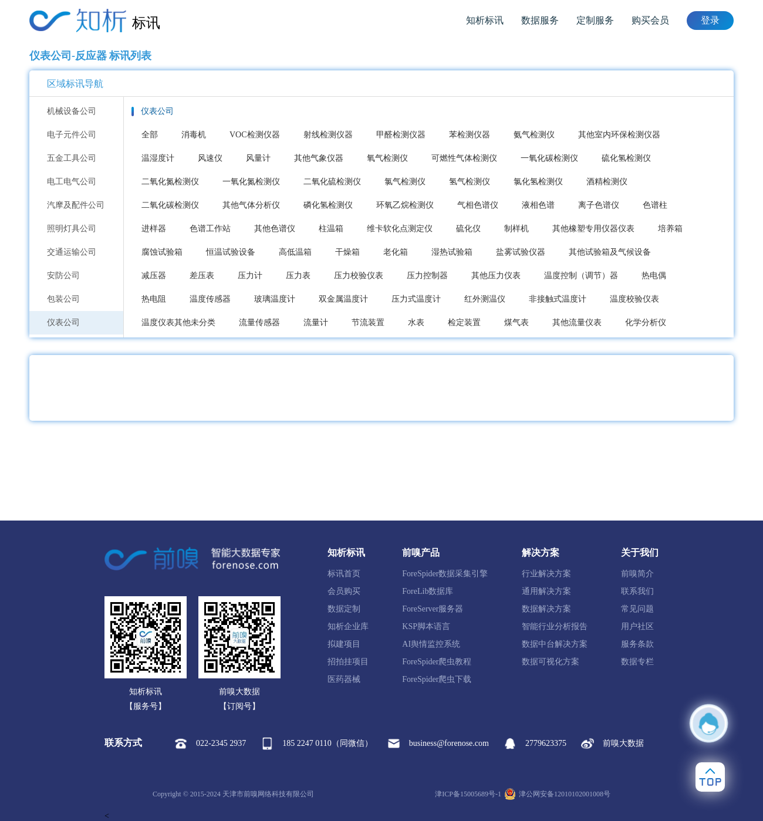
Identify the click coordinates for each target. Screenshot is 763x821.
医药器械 (344, 679)
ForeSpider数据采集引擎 (445, 573)
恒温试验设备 (230, 252)
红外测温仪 (484, 299)
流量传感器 (259, 322)
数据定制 (344, 608)
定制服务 (595, 20)
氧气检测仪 (387, 158)
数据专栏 (637, 661)
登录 (710, 20)
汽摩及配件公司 (75, 205)
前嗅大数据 (612, 743)
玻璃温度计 (274, 299)
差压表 (202, 275)
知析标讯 (485, 20)
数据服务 (540, 20)
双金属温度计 (343, 299)
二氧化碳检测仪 (170, 205)
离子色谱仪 (598, 205)
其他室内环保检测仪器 (619, 134)
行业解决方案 (546, 573)
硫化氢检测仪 (626, 158)
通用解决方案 (546, 591)
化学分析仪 (645, 322)
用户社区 (637, 626)
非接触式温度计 (557, 299)
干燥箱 (347, 252)
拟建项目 (344, 644)
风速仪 (210, 158)
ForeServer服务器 (432, 608)
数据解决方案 (546, 608)
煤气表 (516, 322)
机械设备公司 (71, 111)
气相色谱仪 (477, 205)
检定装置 (464, 322)
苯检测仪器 (469, 134)
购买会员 (650, 20)
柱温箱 (331, 228)
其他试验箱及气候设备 (610, 252)
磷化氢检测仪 (328, 205)
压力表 (298, 275)
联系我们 (637, 591)
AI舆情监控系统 (431, 644)
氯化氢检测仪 (538, 181)
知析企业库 (348, 626)
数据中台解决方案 (555, 644)
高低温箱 (295, 252)
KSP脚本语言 (426, 626)
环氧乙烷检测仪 (405, 205)
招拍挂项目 (348, 661)
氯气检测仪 (405, 181)
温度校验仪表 (634, 299)
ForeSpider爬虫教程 (436, 661)
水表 (416, 322)
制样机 (516, 228)
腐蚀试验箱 (162, 252)
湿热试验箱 (451, 252)
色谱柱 (655, 205)
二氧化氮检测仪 (170, 181)
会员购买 (344, 591)
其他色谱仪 (274, 228)
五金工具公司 (71, 158)
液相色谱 (538, 205)
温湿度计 (157, 158)
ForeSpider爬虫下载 (436, 679)
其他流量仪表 (577, 322)
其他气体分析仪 (251, 205)
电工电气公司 (71, 181)
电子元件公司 (71, 134)
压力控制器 (427, 275)
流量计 (315, 322)
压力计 (250, 275)
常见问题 (637, 608)
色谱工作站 (210, 228)
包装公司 (63, 299)
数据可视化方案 (550, 661)
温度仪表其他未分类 (178, 322)
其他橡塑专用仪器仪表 (593, 228)
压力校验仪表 (358, 275)
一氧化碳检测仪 (549, 158)
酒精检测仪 (606, 181)
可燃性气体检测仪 (464, 158)
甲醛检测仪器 (401, 134)
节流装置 (368, 322)
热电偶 (654, 275)
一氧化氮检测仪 (251, 181)
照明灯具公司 (71, 228)
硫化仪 (468, 228)
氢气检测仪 (469, 181)
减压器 (153, 275)
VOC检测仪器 (254, 134)
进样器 (153, 228)
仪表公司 (63, 322)
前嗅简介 (637, 573)
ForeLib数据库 (427, 591)
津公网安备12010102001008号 (557, 794)
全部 (149, 134)
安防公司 (63, 275)
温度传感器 (210, 299)
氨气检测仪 (534, 134)
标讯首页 (344, 573)
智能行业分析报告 (555, 626)
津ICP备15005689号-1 (468, 794)
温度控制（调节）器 (581, 275)
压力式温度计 (416, 299)
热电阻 (153, 299)
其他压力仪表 (496, 275)
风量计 (258, 158)
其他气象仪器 (318, 158)
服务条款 (637, 644)
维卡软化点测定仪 (400, 228)
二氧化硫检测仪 (332, 181)
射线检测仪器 (328, 134)
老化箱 (395, 252)
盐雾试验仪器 (520, 252)
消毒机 (193, 134)
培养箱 (670, 228)
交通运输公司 (71, 252)
